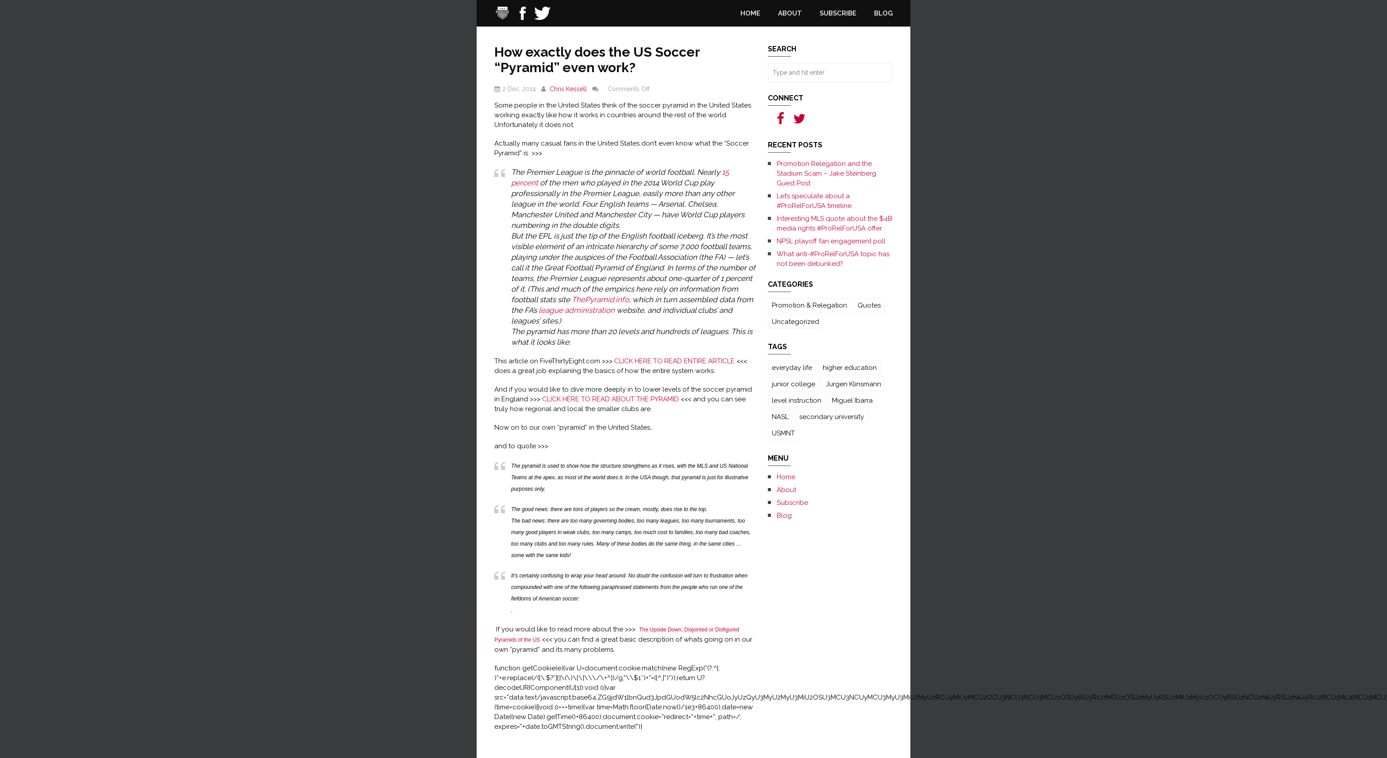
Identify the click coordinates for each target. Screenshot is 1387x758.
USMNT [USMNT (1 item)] (783, 433)
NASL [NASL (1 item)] (780, 417)
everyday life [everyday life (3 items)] (792, 368)
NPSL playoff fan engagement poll (831, 241)
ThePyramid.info (600, 299)
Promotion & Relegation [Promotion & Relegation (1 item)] (809, 305)
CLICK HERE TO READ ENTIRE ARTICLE (674, 361)
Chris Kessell (568, 88)
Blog (883, 13)
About (790, 13)
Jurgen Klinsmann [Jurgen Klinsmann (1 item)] (853, 384)
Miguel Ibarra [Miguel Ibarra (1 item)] (852, 400)
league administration (577, 310)
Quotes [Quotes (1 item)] (869, 305)
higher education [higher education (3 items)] (850, 368)
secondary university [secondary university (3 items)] (831, 417)
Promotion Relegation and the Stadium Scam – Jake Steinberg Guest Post (826, 173)
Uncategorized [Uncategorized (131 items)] (795, 322)
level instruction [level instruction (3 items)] (796, 400)
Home (750, 13)
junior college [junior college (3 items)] (793, 384)
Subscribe (838, 13)
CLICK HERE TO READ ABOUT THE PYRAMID (610, 399)
